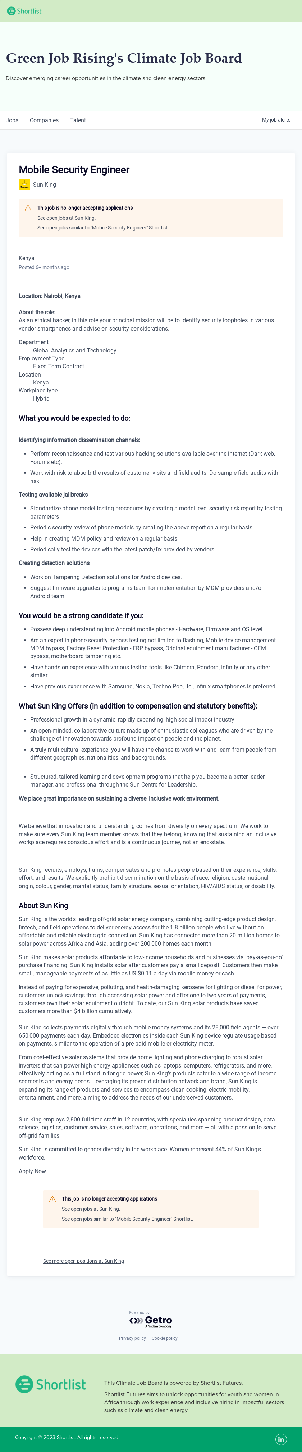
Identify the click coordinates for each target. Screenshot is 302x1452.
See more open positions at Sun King (83, 1261)
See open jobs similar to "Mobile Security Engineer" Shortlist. (103, 228)
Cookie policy (165, 1338)
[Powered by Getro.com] (151, 1320)
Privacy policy (132, 1338)
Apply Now (32, 1171)
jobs (12, 120)
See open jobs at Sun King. (66, 218)
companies (44, 120)
